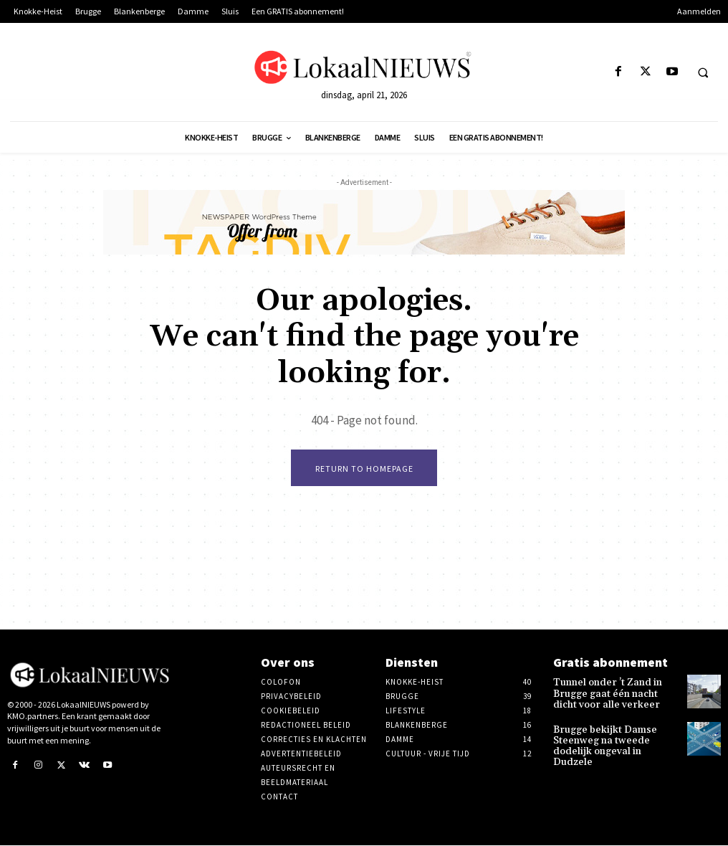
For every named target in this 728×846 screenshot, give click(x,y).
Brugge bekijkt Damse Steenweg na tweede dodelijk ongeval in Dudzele (612, 736)
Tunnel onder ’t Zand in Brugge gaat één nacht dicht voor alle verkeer (609, 693)
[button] (703, 72)
